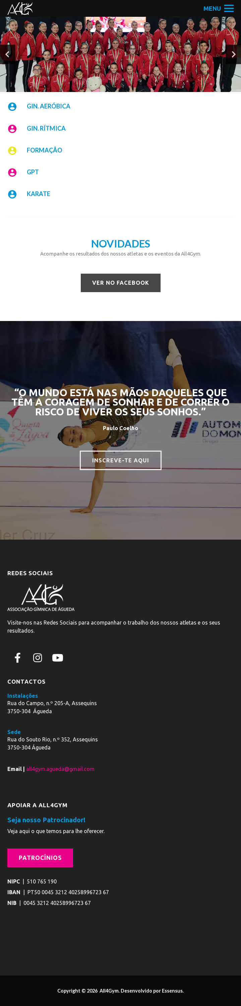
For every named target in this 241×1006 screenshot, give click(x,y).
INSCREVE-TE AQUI (120, 460)
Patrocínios (40, 858)
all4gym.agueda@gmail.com (60, 769)
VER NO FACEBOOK (120, 283)
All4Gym (109, 991)
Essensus (172, 991)
